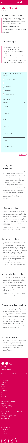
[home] (4, 2)
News (2, 395)
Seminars (4, 382)
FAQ (2, 384)
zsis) (2, 388)
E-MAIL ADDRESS (7, 147)
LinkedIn (5, 434)
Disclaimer (5, 429)
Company (5, 106)
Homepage (4, 380)
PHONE (5, 140)
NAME (4, 120)
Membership (4, 393)
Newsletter (4, 367)
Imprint (5, 425)
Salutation (6, 99)
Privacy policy (6, 427)
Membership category (10, 73)
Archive (3, 386)
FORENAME (6, 113)
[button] (25, 2)
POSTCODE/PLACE (8, 133)
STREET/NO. (6, 126)
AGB (4, 431)
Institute (4, 391)
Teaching (4, 397)
